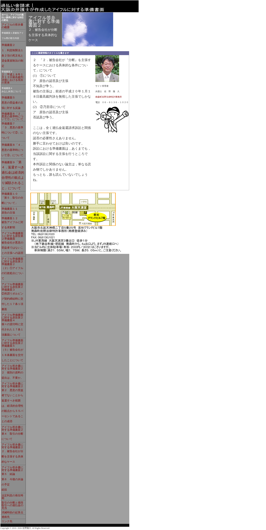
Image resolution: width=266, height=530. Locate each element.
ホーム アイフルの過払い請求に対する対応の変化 (13, 17)
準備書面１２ (12, 223)
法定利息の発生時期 (12, 497)
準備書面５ (12, 102)
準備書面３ (7, 72)
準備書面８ (12, 150)
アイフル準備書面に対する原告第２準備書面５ (12, 350)
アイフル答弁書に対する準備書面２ (12, 371)
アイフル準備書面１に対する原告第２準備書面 (12, 243)
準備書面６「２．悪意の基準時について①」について (12, 116)
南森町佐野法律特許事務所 (108, 97)
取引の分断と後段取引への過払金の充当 (12, 505)
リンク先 (7, 521)
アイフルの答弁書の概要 (12, 26)
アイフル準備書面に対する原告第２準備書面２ (12, 268)
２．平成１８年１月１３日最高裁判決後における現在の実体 (12, 78)
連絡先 (6, 516)
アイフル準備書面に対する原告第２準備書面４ (12, 324)
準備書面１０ (12, 198)
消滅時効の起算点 (12, 512)
